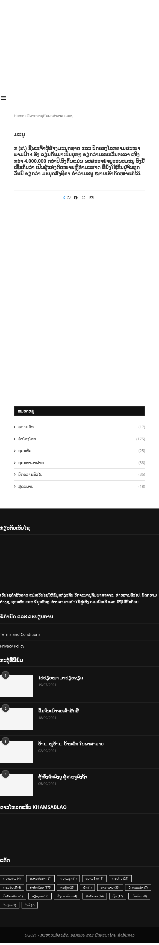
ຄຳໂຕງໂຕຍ (81, 439)
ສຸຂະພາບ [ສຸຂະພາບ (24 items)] (96, 898)
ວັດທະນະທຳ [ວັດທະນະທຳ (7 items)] (140, 888)
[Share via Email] (91, 197)
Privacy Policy (12, 646)
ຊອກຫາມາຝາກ (81, 462)
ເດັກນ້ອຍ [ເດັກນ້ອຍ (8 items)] (141, 898)
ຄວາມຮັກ (81, 427)
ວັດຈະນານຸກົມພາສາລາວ (45, 115)
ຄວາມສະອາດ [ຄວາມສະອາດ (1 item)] (41, 879)
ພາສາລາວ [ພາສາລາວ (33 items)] (112, 888)
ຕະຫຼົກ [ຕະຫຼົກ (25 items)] (68, 888)
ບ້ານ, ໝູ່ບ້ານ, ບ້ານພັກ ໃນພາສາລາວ (71, 744)
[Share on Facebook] (76, 197)
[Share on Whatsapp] (83, 197)
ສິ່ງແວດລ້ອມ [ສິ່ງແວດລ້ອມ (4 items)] (68, 898)
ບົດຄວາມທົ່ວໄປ (81, 474)
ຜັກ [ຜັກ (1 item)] (89, 888)
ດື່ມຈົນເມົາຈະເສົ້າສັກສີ (58, 711)
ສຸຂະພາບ (81, 486)
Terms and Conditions (20, 634)
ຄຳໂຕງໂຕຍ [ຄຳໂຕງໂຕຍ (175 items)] (41, 888)
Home (19, 115)
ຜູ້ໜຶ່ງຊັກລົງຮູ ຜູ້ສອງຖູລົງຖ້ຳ (62, 777)
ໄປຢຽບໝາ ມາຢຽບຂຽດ (60, 678)
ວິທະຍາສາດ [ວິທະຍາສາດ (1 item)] (13, 898)
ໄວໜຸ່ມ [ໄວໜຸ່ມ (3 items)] (10, 907)
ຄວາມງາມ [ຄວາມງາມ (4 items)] (12, 879)
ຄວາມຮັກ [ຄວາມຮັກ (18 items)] (96, 879)
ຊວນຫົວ (81, 450)
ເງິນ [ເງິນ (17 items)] (120, 898)
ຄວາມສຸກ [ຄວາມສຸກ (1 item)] (69, 879)
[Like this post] (68, 197)
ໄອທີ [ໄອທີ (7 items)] (30, 907)
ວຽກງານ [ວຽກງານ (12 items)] (41, 898)
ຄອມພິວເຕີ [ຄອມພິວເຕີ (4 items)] (12, 888)
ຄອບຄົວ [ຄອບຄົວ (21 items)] (122, 879)
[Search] (156, 98)
